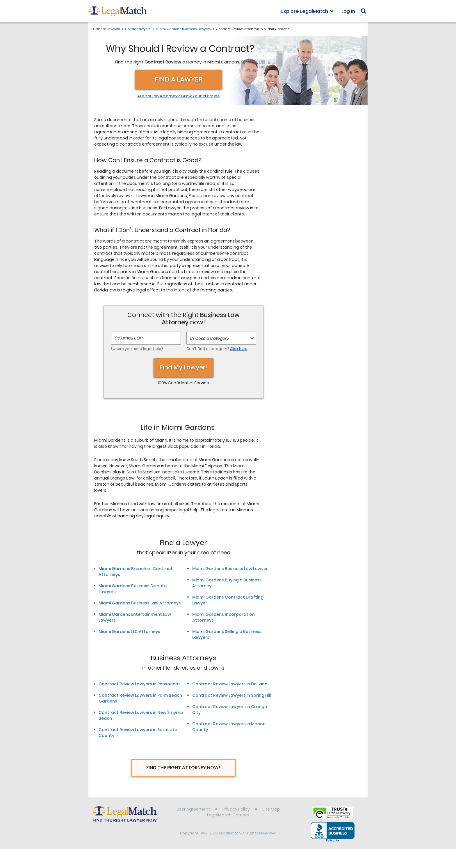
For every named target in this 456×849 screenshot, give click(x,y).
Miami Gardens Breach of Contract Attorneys (136, 571)
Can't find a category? (216, 348)
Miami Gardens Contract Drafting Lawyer (227, 600)
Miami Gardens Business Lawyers (183, 28)
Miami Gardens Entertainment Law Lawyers (135, 617)
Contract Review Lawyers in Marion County (229, 727)
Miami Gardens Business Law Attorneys (140, 603)
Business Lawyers (105, 28)
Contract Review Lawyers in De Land (230, 684)
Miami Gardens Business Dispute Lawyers (133, 589)
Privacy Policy (236, 809)
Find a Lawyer (178, 79)
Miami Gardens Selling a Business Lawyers (226, 634)
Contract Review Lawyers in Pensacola (139, 684)
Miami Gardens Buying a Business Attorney (227, 583)
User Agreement (193, 809)
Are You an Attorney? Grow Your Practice (178, 96)
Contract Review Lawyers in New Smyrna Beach (141, 715)
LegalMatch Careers (228, 815)
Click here (238, 348)
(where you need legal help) (137, 348)
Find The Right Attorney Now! (183, 767)
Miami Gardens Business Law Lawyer (230, 569)
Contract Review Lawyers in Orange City (229, 709)
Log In (348, 11)
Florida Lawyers (137, 28)
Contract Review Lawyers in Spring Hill (231, 695)
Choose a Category (209, 338)
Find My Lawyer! (183, 367)
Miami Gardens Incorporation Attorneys (223, 617)
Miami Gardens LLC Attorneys (129, 631)
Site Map (271, 809)
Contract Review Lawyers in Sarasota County (138, 732)
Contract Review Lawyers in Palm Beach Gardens (140, 698)
